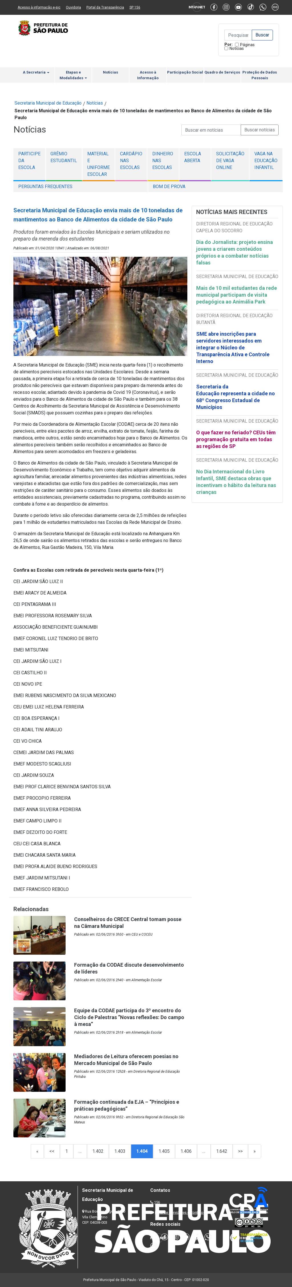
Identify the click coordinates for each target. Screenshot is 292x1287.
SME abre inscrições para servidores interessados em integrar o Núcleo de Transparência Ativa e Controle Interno (232, 347)
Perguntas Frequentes (45, 186)
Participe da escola (29, 160)
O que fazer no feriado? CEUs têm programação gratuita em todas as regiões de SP (236, 439)
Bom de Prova (169, 186)
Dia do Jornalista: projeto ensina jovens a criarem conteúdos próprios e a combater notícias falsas (234, 252)
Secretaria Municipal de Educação (48, 103)
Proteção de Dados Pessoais (259, 75)
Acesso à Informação (148, 75)
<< (51, 1151)
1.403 (119, 1151)
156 (157, 1202)
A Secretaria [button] (36, 72)
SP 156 (134, 7)
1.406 (186, 1151)
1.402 (98, 1151)
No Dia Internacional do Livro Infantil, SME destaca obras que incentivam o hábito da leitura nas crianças (236, 482)
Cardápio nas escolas (131, 160)
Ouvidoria (73, 7)
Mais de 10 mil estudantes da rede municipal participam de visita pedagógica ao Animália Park (236, 295)
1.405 (164, 1151)
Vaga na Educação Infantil (265, 160)
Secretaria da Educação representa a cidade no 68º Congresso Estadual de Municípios (235, 397)
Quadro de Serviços (222, 72)
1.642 (221, 1151)
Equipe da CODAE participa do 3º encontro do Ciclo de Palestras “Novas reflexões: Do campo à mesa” (129, 1017)
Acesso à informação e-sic (39, 7)
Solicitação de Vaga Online (230, 160)
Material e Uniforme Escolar (98, 164)
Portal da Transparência (105, 7)
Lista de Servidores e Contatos (180, 1212)
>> (240, 1151)
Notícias (237, 48)
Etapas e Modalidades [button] (73, 75)
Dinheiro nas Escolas (162, 160)
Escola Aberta (192, 157)
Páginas (247, 44)
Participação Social (185, 72)
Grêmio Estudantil (63, 157)
